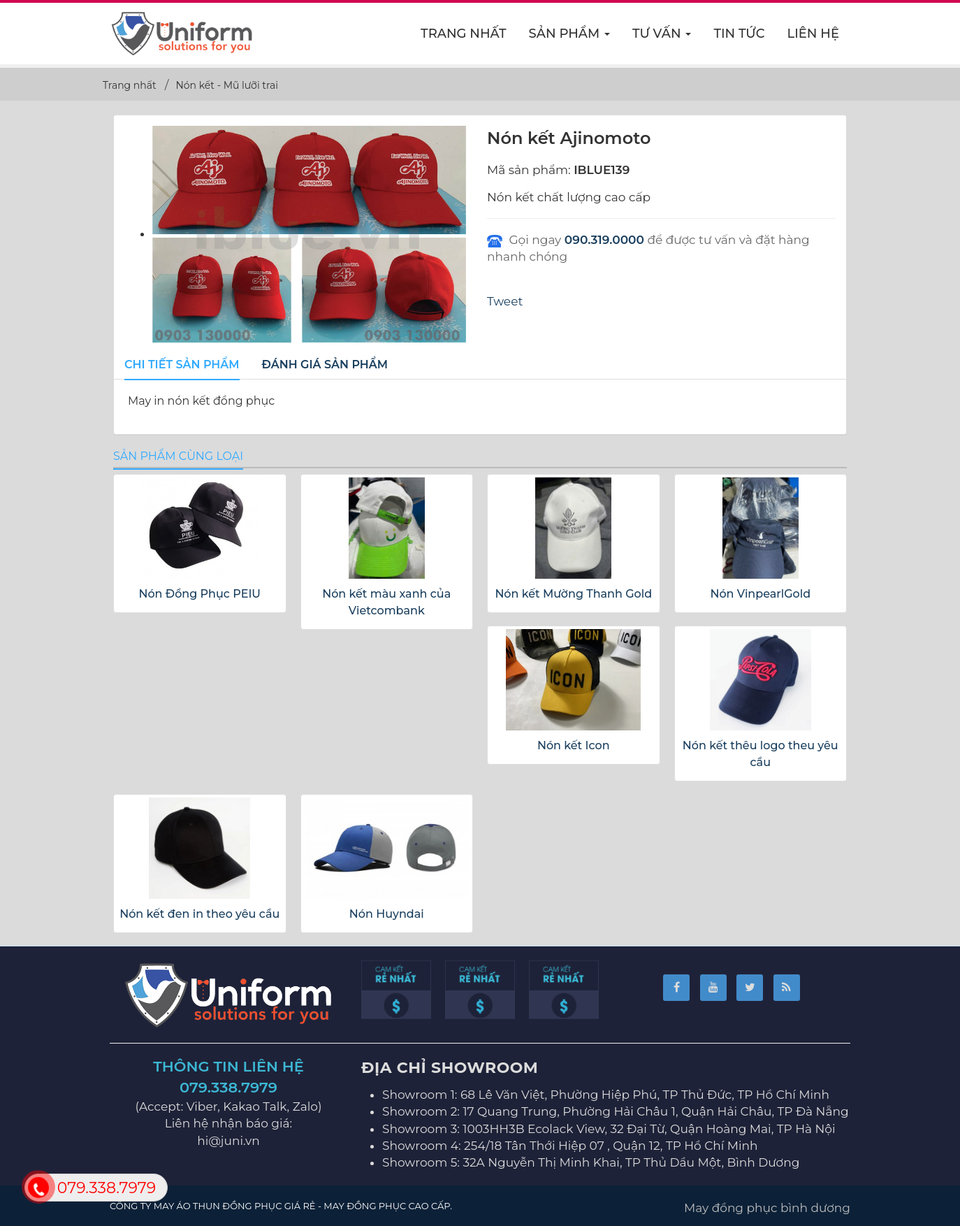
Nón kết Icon (573, 745)
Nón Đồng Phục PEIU (199, 593)
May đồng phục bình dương (767, 1208)
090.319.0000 (604, 240)
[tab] (182, 365)
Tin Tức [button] (738, 33)
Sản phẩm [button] (570, 38)
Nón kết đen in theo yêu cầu (199, 914)
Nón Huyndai (386, 914)
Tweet (505, 301)
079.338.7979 (228, 1087)
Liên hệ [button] (813, 33)
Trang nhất (464, 33)
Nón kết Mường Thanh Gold (573, 593)
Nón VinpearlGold (760, 593)
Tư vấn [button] (662, 38)
